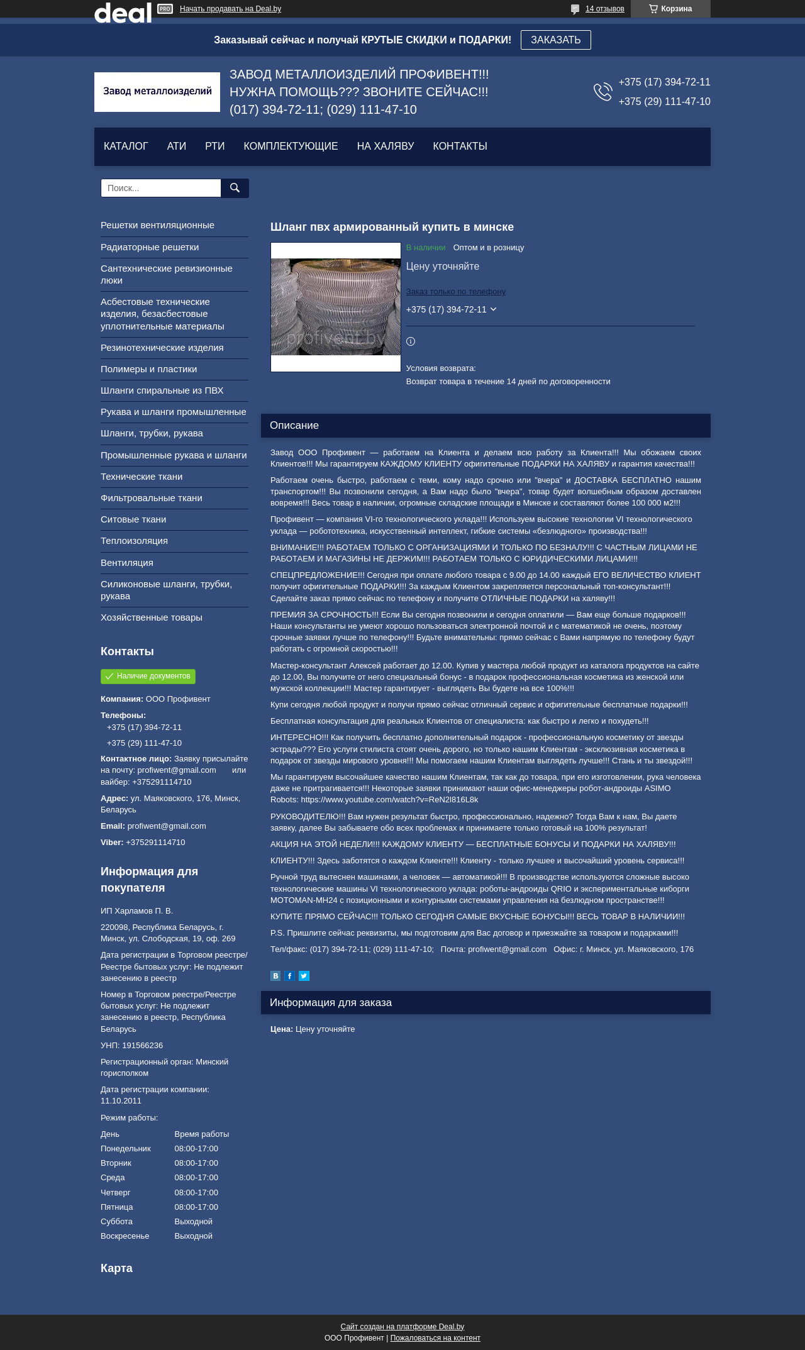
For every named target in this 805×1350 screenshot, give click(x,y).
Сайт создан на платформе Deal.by (403, 1326)
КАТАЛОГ (126, 146)
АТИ (177, 146)
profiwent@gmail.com (167, 826)
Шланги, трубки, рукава (152, 433)
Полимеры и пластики (149, 368)
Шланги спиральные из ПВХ (162, 390)
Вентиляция (127, 562)
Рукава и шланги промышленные (174, 411)
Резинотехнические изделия (162, 347)
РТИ (215, 146)
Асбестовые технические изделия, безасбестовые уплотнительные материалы (163, 313)
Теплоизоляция (134, 540)
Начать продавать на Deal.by (230, 8)
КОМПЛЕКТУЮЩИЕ (291, 146)
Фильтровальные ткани (152, 497)
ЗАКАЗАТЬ (556, 40)
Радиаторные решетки (150, 246)
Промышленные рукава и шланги (174, 455)
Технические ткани (141, 476)
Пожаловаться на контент (435, 1338)
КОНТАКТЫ (460, 146)
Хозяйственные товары (152, 617)
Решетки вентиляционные (157, 224)
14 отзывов (605, 8)
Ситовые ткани (133, 519)
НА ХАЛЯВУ (385, 146)
